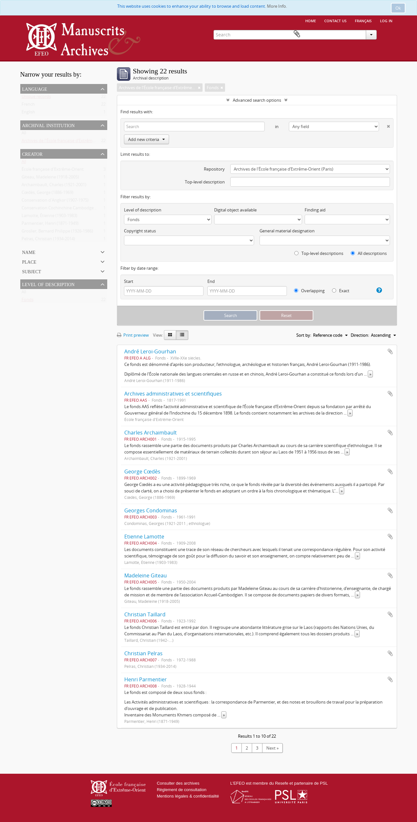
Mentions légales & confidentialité (188, 796)
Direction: (360, 335)
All (24, 134)
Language (34, 88)
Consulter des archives (178, 783)
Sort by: (303, 335)
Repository (214, 169)
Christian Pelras (143, 653)
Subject (31, 271)
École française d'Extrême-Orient (53, 170)
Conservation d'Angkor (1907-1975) (55, 201)
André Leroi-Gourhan (150, 351)
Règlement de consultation (181, 789)
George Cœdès (142, 471)
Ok (398, 8)
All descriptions (369, 253)
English (28, 113)
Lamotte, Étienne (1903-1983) (49, 217)
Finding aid (315, 210)
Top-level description (205, 182)
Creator (32, 153)
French (28, 105)
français (363, 20)
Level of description (48, 283)
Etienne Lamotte (144, 536)
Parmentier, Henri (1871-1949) (50, 225)
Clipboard (388, 34)
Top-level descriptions (318, 253)
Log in (386, 20)
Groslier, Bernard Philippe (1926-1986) (57, 232)
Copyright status (140, 231)
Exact (340, 291)
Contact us (335, 20)
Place (29, 261)
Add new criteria (146, 139)
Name (28, 251)
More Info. (277, 6)
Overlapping (309, 291)
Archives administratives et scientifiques (173, 393)
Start (128, 281)
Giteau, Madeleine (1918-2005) (50, 178)
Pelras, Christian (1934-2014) (48, 240)
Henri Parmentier (145, 679)
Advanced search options (257, 100)
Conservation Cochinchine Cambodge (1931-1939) (69, 209)
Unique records (36, 98)
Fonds (27, 301)
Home (310, 20)
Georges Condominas (150, 510)
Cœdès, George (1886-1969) (47, 194)
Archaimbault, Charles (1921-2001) (54, 186)
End (211, 281)
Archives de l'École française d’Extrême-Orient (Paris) (71, 142)
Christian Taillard (145, 614)
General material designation (287, 231)
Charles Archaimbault (150, 432)
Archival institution (48, 124)
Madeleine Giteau (145, 575)
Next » (272, 748)
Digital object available (235, 210)
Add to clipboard (390, 351)
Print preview (133, 335)
